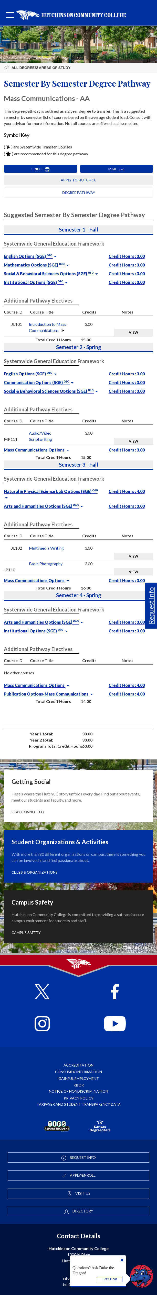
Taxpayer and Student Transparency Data (79, 1104)
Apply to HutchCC (79, 180)
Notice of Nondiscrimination (78, 1091)
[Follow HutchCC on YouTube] (115, 1024)
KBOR (79, 1085)
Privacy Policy (78, 1098)
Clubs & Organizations (35, 872)
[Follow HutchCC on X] (42, 992)
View (133, 332)
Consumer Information (78, 1072)
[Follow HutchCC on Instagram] (42, 1024)
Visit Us (78, 1193)
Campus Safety (26, 932)
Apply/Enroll (78, 1175)
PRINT (40, 169)
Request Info (151, 605)
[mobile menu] (10, 15)
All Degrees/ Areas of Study (37, 68)
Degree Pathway (78, 192)
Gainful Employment (78, 1078)
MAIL (116, 169)
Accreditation (78, 1065)
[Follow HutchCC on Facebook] (115, 992)
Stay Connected (28, 812)
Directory (78, 1211)
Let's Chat (109, 1279)
